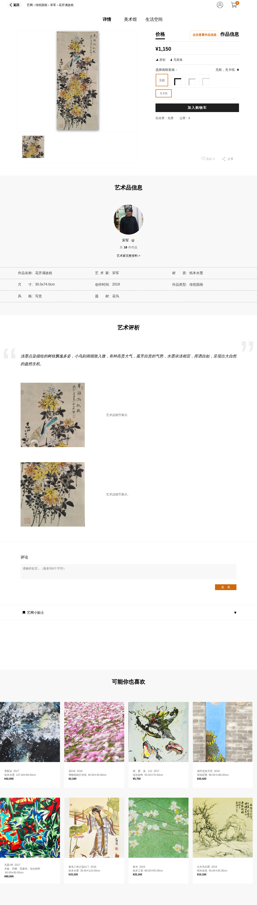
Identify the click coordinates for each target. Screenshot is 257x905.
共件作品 (128, 247)
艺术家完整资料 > (128, 255)
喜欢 (208, 159)
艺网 (30, 5)
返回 (16, 5)
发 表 (225, 587)
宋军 (53, 5)
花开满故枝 (66, 5)
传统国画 (41, 5)
